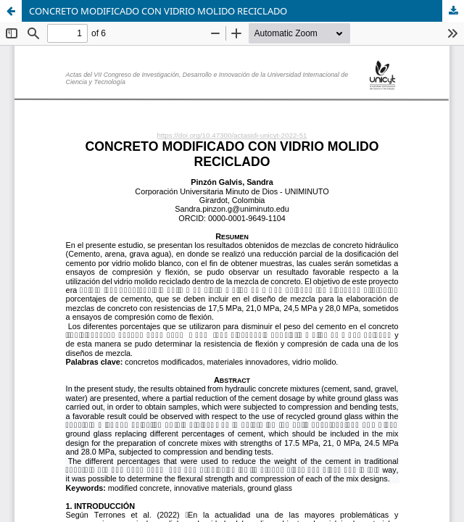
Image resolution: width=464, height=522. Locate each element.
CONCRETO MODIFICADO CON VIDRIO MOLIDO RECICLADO (158, 10)
